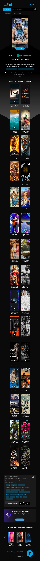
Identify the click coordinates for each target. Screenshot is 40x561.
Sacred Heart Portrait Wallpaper (25, 209)
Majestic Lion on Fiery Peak (14, 157)
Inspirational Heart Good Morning (25, 442)
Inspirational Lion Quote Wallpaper (14, 364)
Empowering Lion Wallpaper (26, 364)
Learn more (20, 520)
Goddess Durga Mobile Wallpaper (14, 287)
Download (20, 49)
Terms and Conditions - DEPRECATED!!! (24, 551)
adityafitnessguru (23, 55)
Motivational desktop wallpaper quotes (25, 69)
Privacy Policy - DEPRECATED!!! (16, 552)
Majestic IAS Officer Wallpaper (25, 416)
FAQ (25, 552)
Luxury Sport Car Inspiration (14, 416)
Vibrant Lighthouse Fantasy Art (25, 235)
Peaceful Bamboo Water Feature (25, 261)
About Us (13, 551)
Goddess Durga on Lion (14, 183)
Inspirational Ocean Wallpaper (14, 132)
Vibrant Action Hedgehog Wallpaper (14, 235)
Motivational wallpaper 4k (12, 69)
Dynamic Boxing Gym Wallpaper (14, 106)
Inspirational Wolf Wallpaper (26, 338)
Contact (8, 551)
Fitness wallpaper (17, 13)
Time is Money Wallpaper (25, 468)
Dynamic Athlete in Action (14, 390)
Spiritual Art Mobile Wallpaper (14, 261)
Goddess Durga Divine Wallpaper (25, 132)
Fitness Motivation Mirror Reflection (14, 313)
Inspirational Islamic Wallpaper (14, 468)
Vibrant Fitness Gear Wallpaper (14, 338)
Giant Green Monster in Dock (14, 442)
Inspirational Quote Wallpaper (25, 106)
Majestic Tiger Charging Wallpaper (25, 157)
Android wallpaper (15, 480)
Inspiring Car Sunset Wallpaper (25, 390)
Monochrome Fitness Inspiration (25, 287)
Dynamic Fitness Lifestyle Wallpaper (25, 313)
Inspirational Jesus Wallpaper (25, 183)
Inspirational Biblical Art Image (14, 209)
